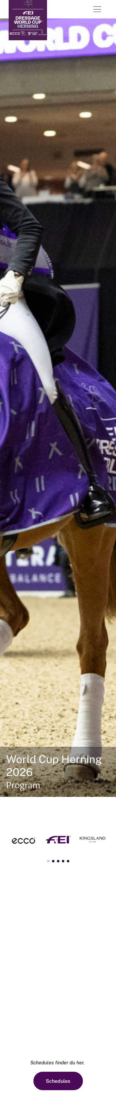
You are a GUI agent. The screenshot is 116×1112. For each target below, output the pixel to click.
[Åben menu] (97, 9)
